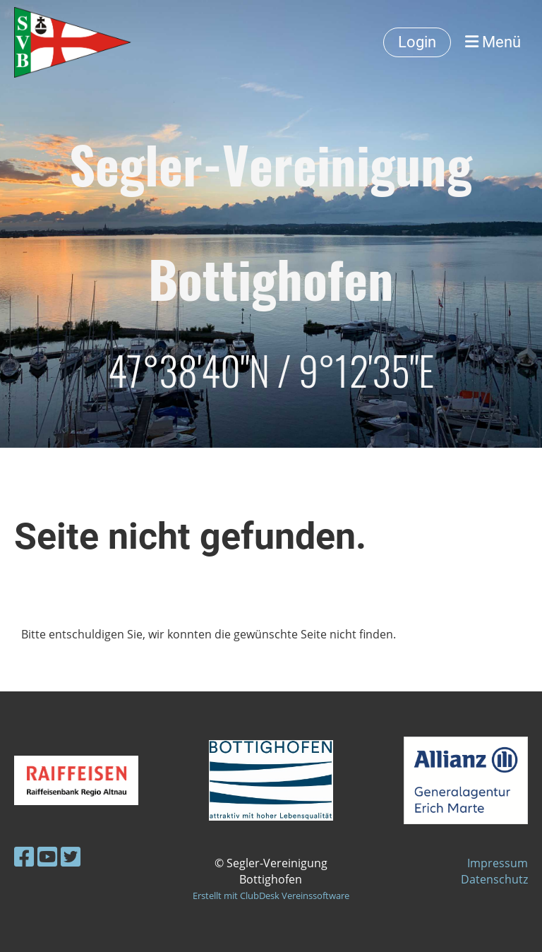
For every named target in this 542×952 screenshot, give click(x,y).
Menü (493, 42)
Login (417, 42)
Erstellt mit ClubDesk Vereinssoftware (271, 895)
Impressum (497, 863)
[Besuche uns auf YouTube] (47, 856)
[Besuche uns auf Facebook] (24, 856)
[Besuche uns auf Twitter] (70, 856)
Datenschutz (494, 879)
